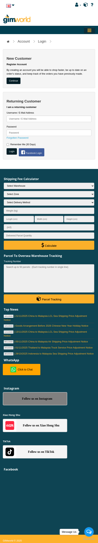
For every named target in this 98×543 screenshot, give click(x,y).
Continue (13, 80)
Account (24, 41)
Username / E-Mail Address (20, 113)
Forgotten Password (17, 137)
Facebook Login (31, 152)
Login (42, 41)
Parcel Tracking (49, 298)
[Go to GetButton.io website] (89, 539)
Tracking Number (12, 261)
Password (12, 126)
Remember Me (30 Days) (21, 144)
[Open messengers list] (89, 532)
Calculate (49, 245)
